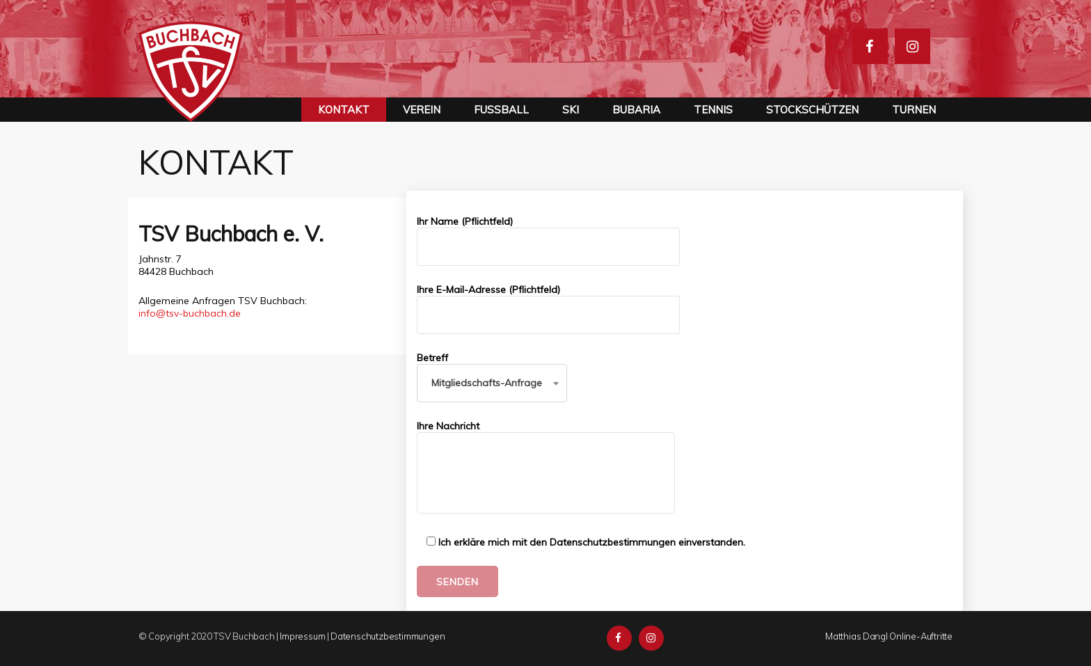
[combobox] (492, 383)
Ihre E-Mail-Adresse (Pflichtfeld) (548, 308)
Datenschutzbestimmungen (388, 636)
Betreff (492, 370)
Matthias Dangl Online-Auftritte (889, 636)
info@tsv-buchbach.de (189, 313)
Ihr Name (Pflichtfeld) (548, 240)
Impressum (302, 636)
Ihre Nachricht (546, 468)
